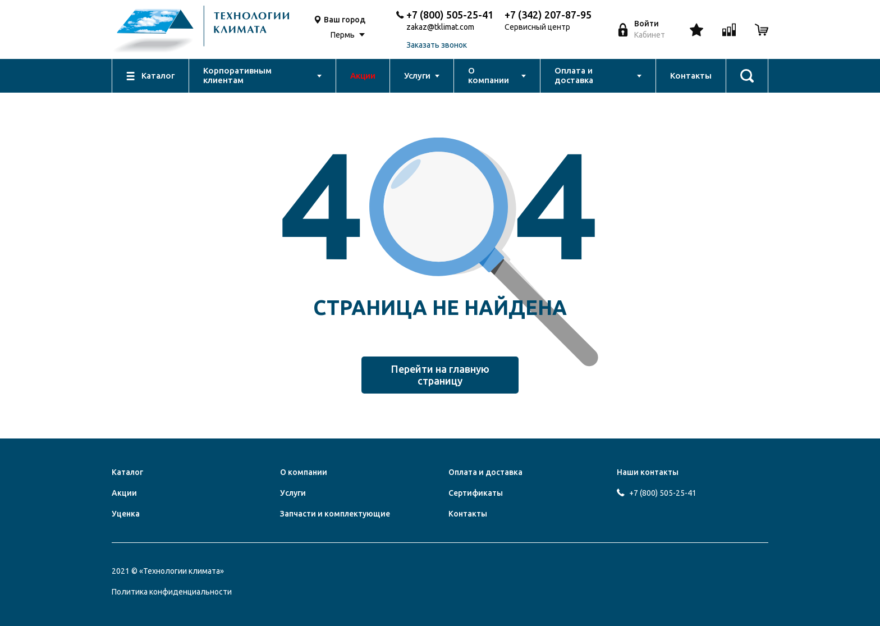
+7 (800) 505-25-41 (449, 14)
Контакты (467, 513)
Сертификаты (475, 492)
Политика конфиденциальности (172, 591)
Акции (124, 492)
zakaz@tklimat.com (440, 27)
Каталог (127, 472)
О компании (303, 472)
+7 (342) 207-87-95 (548, 14)
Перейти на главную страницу (440, 374)
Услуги (293, 492)
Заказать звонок (436, 45)
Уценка (126, 513)
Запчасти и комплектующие (335, 513)
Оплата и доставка (485, 472)
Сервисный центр (537, 27)
